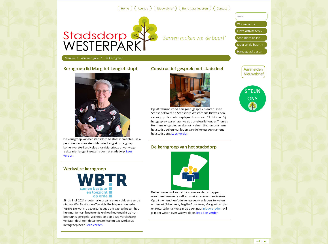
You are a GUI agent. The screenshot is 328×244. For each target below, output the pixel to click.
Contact (222, 8)
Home (125, 8)
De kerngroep (114, 58)
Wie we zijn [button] (90, 58)
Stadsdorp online (248, 38)
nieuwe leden (212, 208)
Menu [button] (70, 58)
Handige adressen (249, 51)
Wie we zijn (246, 24)
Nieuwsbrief (165, 8)
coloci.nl (261, 241)
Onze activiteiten (250, 31)
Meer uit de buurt (250, 45)
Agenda (143, 8)
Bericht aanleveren (195, 8)
